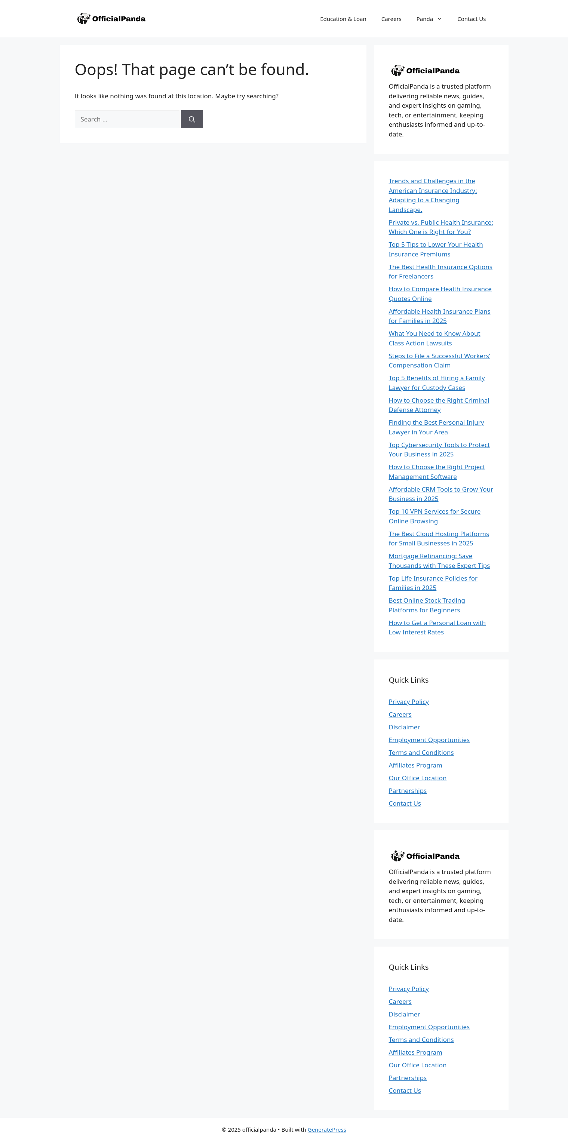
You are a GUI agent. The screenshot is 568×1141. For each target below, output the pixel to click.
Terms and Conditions (421, 752)
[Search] (192, 119)
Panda (433, 18)
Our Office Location (418, 778)
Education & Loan (343, 18)
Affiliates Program (415, 765)
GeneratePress (327, 1129)
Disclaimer (404, 727)
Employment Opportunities (429, 739)
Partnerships (408, 790)
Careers (391, 18)
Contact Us (471, 18)
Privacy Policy (409, 701)
